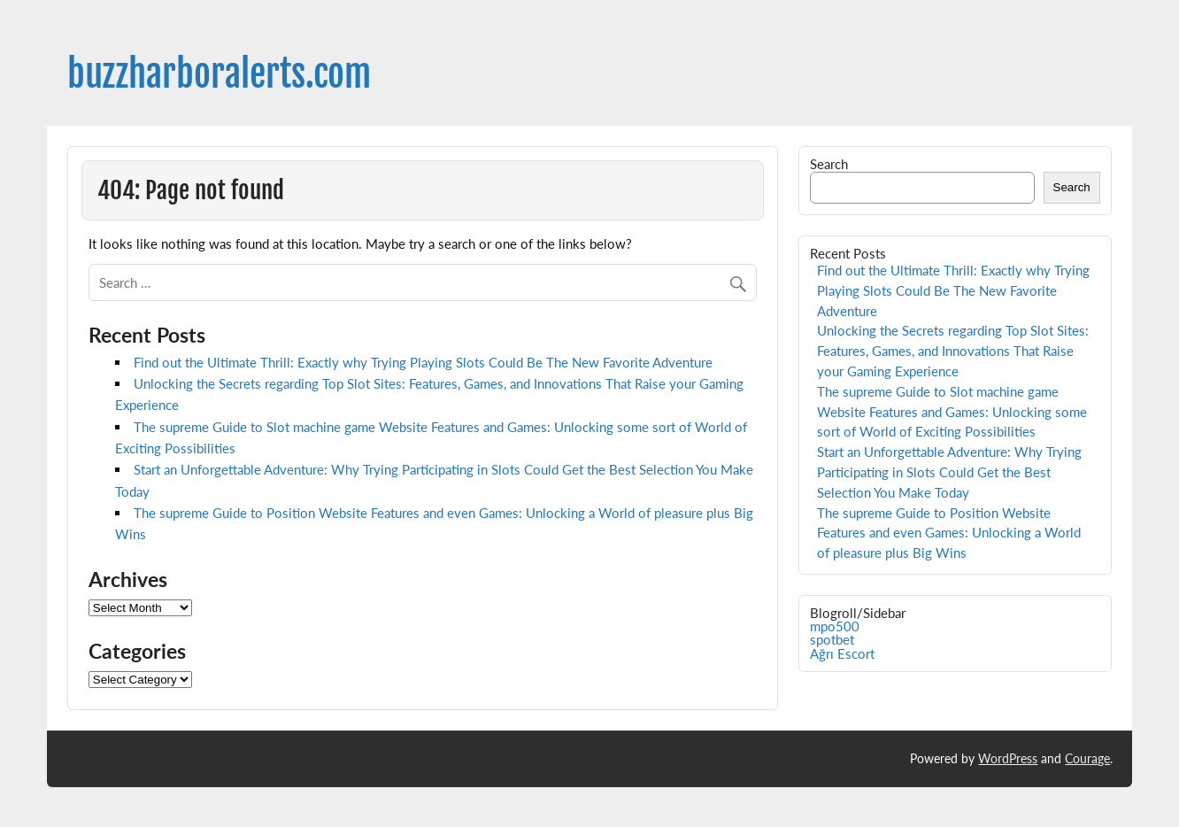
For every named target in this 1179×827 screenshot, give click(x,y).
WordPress (1007, 758)
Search (829, 164)
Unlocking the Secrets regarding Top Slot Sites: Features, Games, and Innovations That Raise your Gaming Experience (953, 350)
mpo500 (834, 626)
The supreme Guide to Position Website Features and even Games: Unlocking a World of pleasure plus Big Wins (949, 533)
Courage (1087, 758)
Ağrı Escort (842, 653)
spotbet (832, 639)
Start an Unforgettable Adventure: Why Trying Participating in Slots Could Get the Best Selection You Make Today (949, 472)
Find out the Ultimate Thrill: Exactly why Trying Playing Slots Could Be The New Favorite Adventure (423, 362)
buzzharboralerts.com (219, 74)
